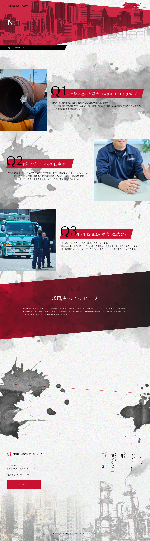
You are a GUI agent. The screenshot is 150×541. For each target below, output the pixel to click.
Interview (16, 47)
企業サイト (24, 484)
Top (8, 47)
